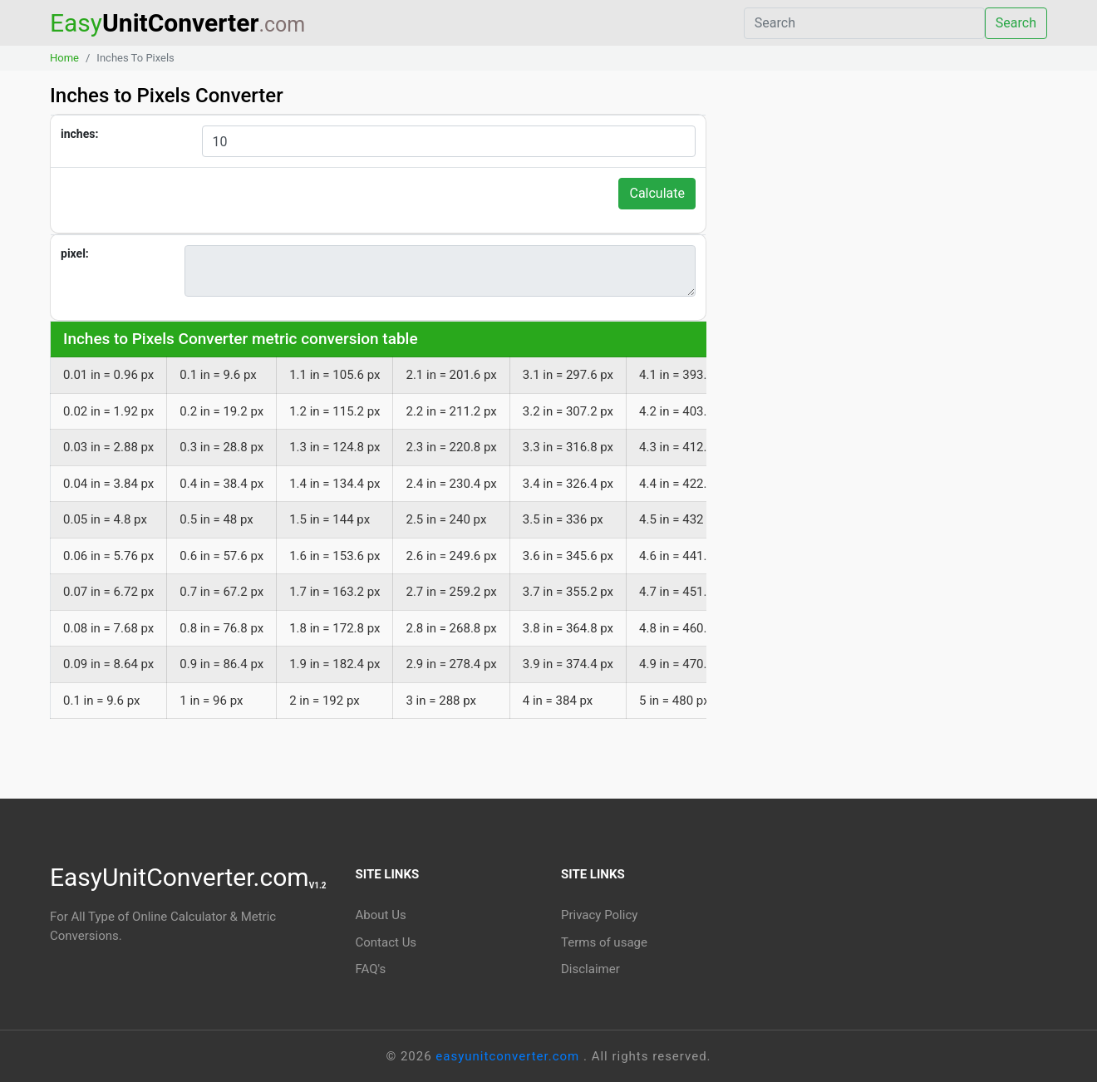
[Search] (864, 23)
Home (64, 58)
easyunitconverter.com (509, 1056)
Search (1016, 23)
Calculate (657, 193)
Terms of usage (604, 942)
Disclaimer (590, 969)
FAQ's (371, 969)
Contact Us (386, 942)
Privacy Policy (599, 914)
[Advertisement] (889, 240)
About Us (381, 914)
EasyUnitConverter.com (188, 877)
